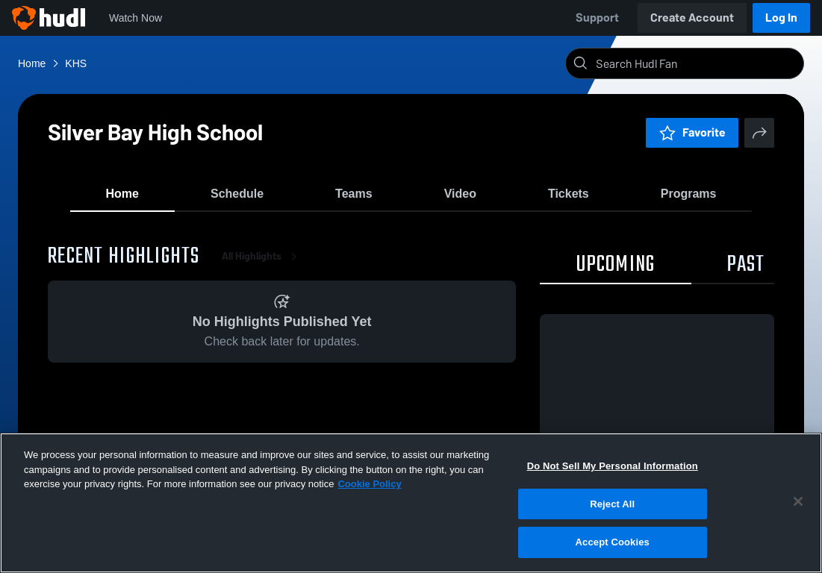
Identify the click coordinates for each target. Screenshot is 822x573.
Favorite (692, 132)
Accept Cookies (613, 542)
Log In (781, 17)
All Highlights (262, 268)
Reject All (612, 504)
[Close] (798, 501)
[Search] (696, 63)
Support (597, 17)
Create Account (692, 17)
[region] (411, 503)
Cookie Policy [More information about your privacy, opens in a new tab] (369, 483)
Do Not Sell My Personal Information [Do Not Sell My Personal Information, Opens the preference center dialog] (612, 466)
